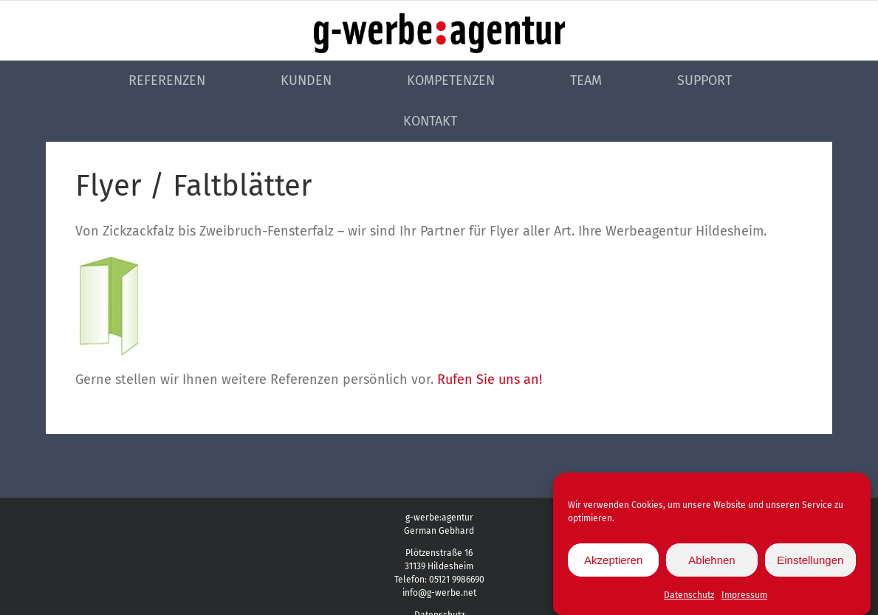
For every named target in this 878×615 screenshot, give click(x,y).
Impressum (744, 600)
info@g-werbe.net (439, 593)
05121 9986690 (456, 579)
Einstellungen (810, 564)
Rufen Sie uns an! (489, 379)
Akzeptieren (613, 564)
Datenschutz (689, 600)
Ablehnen (711, 564)
